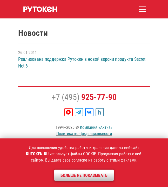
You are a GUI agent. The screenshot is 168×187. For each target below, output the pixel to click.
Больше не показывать (84, 175)
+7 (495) (84, 97)
